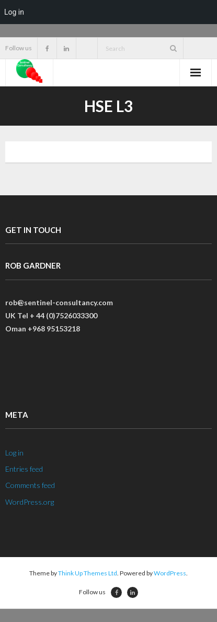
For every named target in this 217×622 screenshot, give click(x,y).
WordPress (170, 573)
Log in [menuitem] (14, 12)
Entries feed (24, 468)
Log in (14, 452)
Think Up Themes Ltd (87, 573)
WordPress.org (29, 501)
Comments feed (30, 485)
